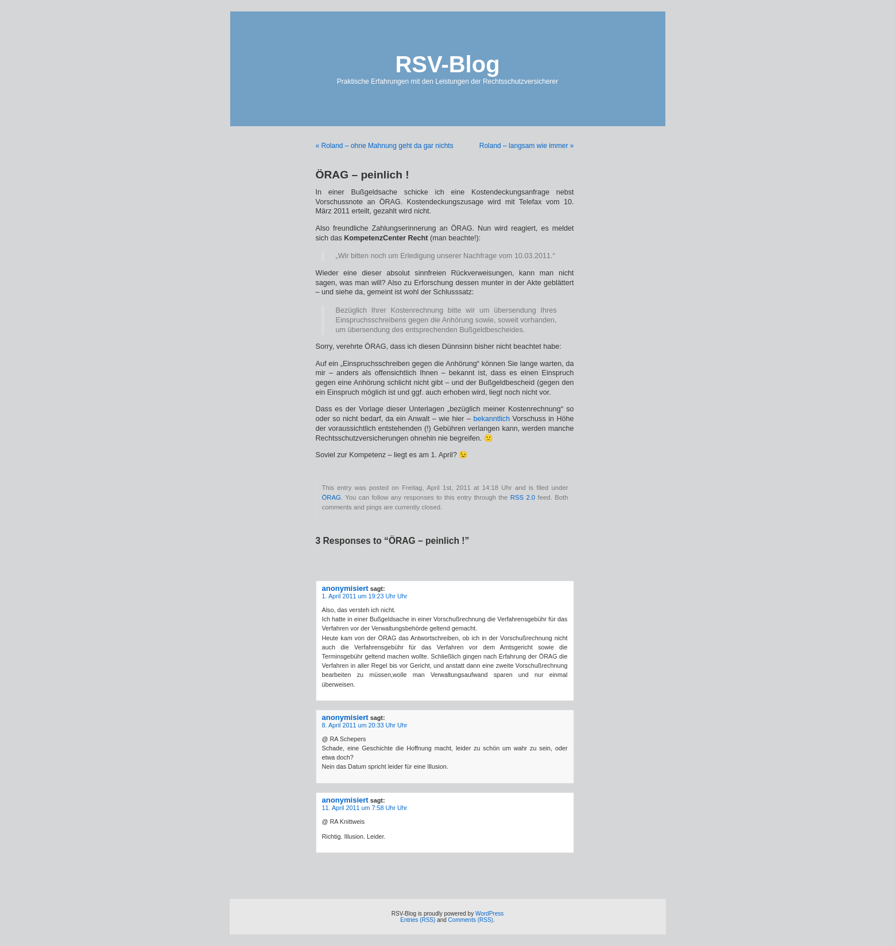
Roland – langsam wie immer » (526, 146)
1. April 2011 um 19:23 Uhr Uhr (365, 596)
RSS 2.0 (522, 497)
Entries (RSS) (417, 920)
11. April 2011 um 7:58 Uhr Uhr (365, 807)
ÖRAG (331, 497)
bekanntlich (491, 419)
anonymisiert (345, 588)
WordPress (489, 913)
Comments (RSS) (470, 920)
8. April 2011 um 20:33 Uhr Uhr (365, 725)
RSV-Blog (447, 64)
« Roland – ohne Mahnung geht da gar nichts (385, 146)
